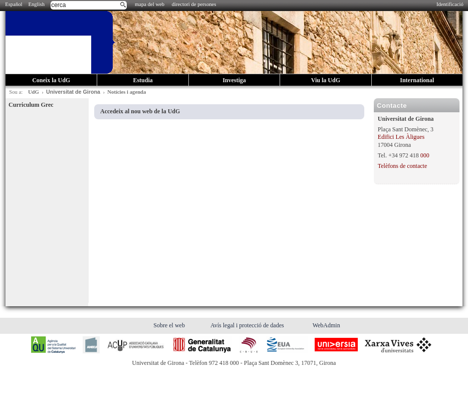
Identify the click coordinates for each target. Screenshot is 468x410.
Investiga (234, 80)
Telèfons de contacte (402, 165)
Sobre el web (169, 325)
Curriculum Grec (31, 104)
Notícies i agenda (126, 92)
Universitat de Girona (73, 92)
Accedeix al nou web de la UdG (140, 111)
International (417, 80)
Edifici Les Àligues (401, 136)
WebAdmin (326, 325)
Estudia (142, 80)
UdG (33, 92)
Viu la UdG (325, 80)
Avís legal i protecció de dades (248, 325)
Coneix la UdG (51, 80)
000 (424, 155)
